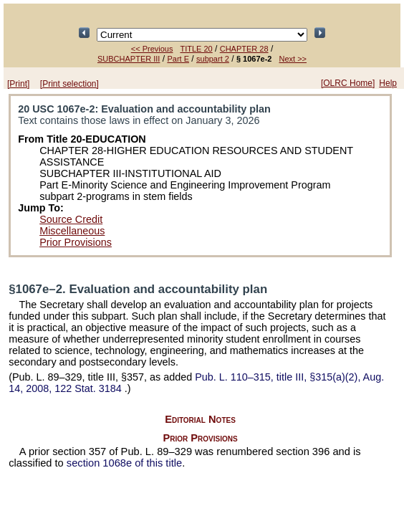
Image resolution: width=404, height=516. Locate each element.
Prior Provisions (75, 242)
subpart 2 (212, 58)
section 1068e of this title (124, 463)
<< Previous (152, 48)
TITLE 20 (196, 48)
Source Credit (70, 219)
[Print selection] (69, 84)
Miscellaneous (72, 230)
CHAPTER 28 (244, 48)
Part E (178, 58)
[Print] (18, 84)
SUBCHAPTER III (128, 58)
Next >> (293, 58)
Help (388, 83)
